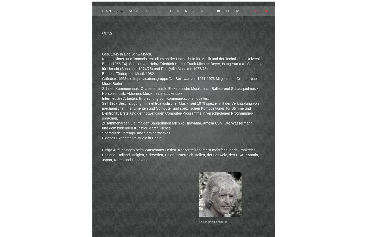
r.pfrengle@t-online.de (213, 221)
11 (228, 11)
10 (218, 11)
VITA (120, 11)
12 (237, 11)
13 (247, 11)
